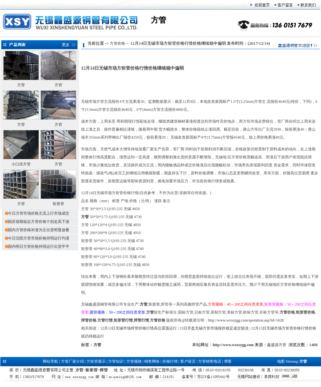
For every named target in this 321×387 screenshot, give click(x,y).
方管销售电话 (209, 361)
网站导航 (50, 361)
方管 (21, 85)
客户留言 (188, 361)
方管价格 (117, 43)
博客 (228, 361)
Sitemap (292, 361)
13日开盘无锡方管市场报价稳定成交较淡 (214, 328)
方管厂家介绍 (72, 361)
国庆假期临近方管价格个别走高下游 (38, 221)
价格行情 (170, 361)
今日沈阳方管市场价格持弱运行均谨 (38, 238)
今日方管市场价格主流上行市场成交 (38, 213)
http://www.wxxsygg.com (233, 345)
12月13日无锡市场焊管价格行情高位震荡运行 (138, 328)
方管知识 (115, 361)
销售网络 (152, 361)
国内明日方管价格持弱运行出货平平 (38, 246)
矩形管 (58, 203)
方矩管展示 (96, 361)
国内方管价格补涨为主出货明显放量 (38, 230)
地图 (281, 361)
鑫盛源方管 (276, 345)
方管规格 (134, 361)
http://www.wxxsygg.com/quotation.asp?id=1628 (246, 320)
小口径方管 (21, 164)
